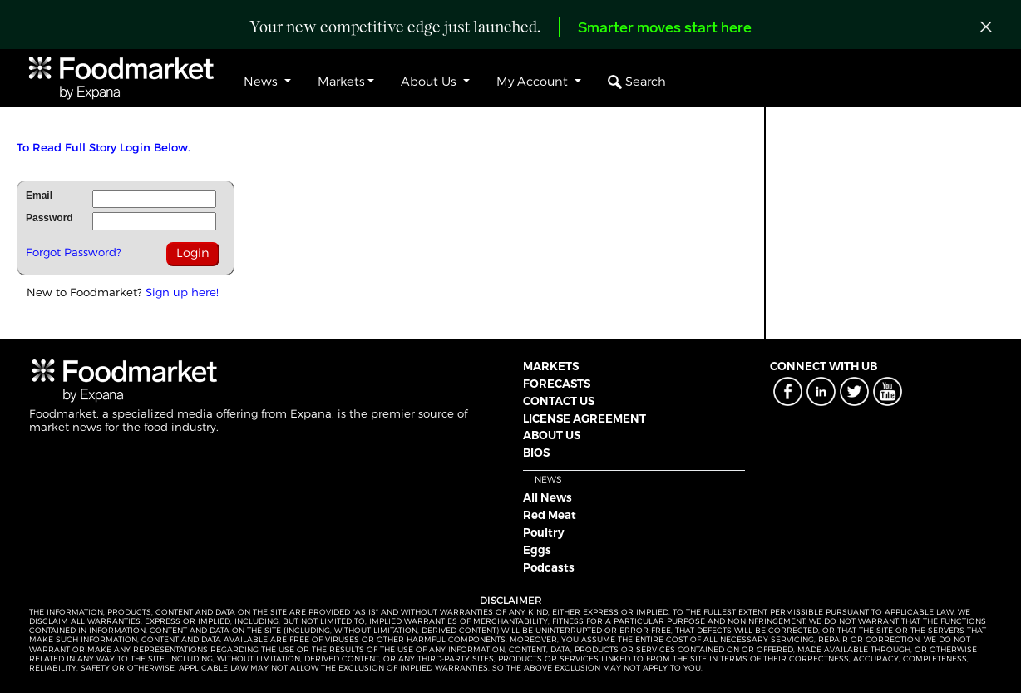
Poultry (544, 532)
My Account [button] (533, 81)
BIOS (536, 452)
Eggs (537, 550)
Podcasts (549, 567)
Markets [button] (341, 81)
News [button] (262, 81)
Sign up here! (182, 292)
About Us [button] (430, 81)
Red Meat (549, 515)
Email (39, 195)
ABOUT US (551, 435)
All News (547, 497)
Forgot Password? (73, 252)
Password (49, 218)
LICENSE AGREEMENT (584, 418)
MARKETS (551, 366)
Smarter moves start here (665, 29)
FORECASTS (556, 383)
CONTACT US (558, 401)
